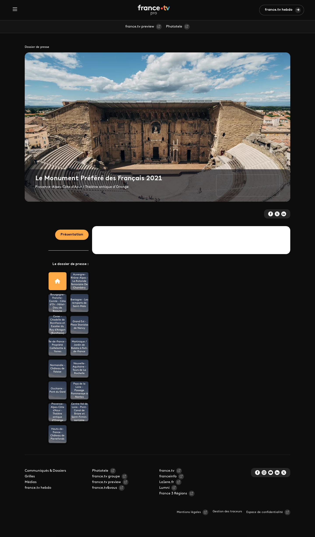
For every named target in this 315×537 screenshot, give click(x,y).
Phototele (174, 26)
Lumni (164, 488)
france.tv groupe (106, 476)
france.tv (166, 471)
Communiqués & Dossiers (45, 471)
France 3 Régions (173, 493)
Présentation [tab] (72, 234)
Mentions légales (189, 512)
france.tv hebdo (278, 10)
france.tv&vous (104, 488)
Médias (31, 482)
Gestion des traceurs (227, 511)
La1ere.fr (166, 482)
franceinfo (168, 476)
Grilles (30, 476)
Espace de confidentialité (264, 512)
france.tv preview (139, 26)
